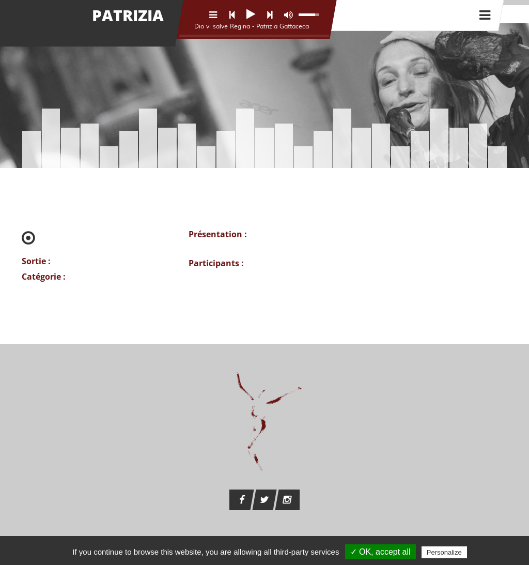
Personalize (444, 552)
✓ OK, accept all (380, 551)
